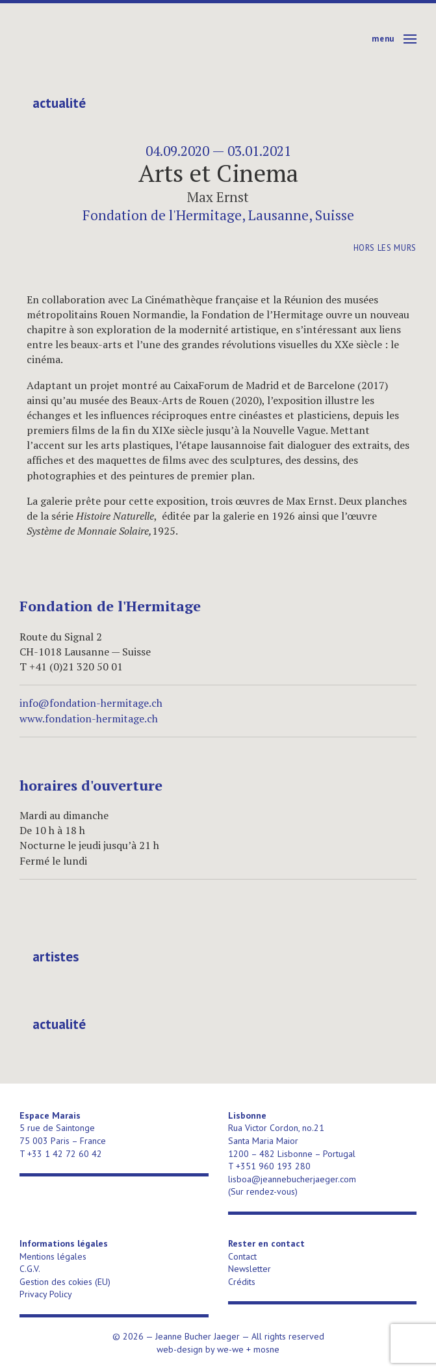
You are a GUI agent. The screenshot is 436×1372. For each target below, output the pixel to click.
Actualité (59, 103)
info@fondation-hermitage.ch (90, 703)
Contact (242, 1256)
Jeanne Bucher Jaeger (119, 39)
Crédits (241, 1282)
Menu (383, 38)
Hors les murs (385, 247)
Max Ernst (218, 197)
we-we (230, 1349)
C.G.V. (29, 1269)
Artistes (55, 956)
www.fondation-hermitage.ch (88, 718)
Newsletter (249, 1269)
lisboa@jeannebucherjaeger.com (292, 1179)
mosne (266, 1349)
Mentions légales (52, 1256)
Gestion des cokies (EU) (64, 1282)
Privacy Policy (45, 1294)
